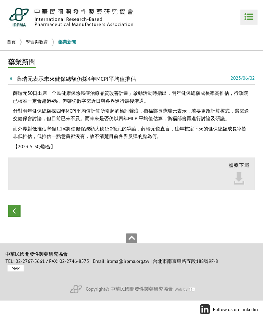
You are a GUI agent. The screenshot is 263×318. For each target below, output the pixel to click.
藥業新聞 (67, 42)
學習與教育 (37, 42)
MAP (16, 268)
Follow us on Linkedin (235, 309)
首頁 (11, 42)
